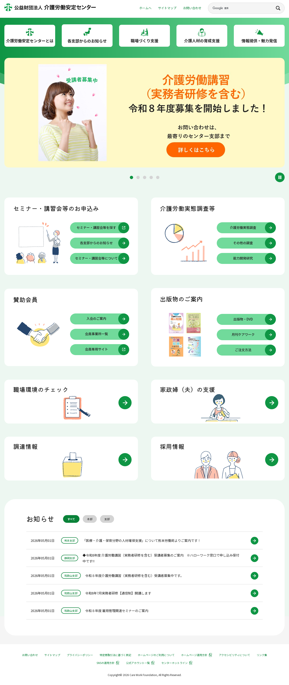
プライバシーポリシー (80, 655)
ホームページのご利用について (156, 655)
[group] (144, 113)
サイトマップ (167, 8)
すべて (71, 519)
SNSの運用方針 (106, 663)
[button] (131, 177)
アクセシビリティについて (234, 655)
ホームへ (145, 8)
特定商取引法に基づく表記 (115, 655)
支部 (107, 519)
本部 (89, 519)
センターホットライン (174, 663)
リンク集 (262, 655)
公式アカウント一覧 (138, 663)
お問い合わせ (192, 8)
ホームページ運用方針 (194, 655)
